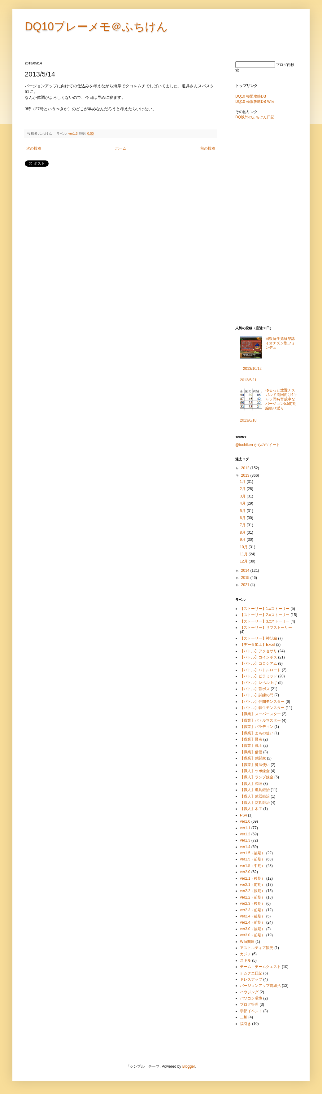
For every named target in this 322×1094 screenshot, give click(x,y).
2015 (245, 577)
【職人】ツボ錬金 (255, 771)
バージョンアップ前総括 (260, 985)
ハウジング (249, 992)
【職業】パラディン (256, 726)
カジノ (245, 954)
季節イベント (251, 1011)
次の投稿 (33, 148)
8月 (243, 532)
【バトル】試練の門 (256, 695)
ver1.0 (245, 821)
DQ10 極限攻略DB (250, 96)
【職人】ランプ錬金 (256, 777)
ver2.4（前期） (252, 922)
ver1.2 (245, 834)
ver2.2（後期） (252, 891)
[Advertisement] (97, 186)
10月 (244, 547)
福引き (245, 1024)
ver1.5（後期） (252, 853)
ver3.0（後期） (252, 929)
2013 (245, 475)
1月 (243, 481)
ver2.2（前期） (252, 897)
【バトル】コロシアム (258, 663)
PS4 (243, 815)
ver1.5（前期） (252, 859)
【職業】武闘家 (253, 758)
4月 (243, 503)
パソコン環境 (251, 998)
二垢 (243, 1017)
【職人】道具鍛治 (255, 790)
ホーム (120, 148)
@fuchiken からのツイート (257, 445)
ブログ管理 (249, 1004)
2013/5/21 (248, 380)
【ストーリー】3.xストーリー (264, 621)
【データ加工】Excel (257, 644)
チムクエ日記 (251, 973)
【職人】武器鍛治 (255, 796)
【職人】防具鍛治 (255, 802)
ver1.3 (73, 133)
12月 (244, 561)
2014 (245, 570)
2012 (245, 468)
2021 (245, 585)
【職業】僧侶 (251, 752)
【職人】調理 (251, 783)
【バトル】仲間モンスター (262, 701)
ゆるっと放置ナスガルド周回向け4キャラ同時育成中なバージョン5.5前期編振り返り (281, 399)
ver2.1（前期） (252, 884)
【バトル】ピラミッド (258, 676)
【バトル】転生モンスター (262, 708)
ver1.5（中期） (252, 866)
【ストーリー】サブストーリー (266, 627)
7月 (243, 525)
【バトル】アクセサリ (258, 651)
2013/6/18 (248, 420)
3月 (243, 496)
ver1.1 (245, 828)
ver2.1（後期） (252, 878)
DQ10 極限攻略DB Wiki (254, 101)
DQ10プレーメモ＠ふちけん (96, 26)
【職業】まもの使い (256, 733)
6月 (243, 518)
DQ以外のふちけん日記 (254, 117)
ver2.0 (245, 872)
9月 (243, 539)
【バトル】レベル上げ (258, 682)
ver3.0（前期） (252, 935)
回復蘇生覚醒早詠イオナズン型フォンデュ (280, 343)
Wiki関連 (247, 941)
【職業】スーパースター (260, 714)
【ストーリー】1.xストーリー (264, 608)
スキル (245, 960)
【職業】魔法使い (255, 765)
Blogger (188, 1066)
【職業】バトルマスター (260, 720)
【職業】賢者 (251, 739)
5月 (243, 511)
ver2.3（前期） (252, 910)
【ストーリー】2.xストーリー (264, 615)
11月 (244, 554)
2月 (243, 489)
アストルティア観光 (256, 948)
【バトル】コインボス (258, 657)
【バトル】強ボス (255, 689)
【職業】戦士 (251, 745)
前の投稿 (207, 148)
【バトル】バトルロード (260, 670)
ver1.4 (245, 847)
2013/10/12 (252, 368)
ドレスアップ (251, 979)
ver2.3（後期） (252, 903)
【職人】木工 (251, 809)
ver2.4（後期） (252, 916)
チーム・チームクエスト (260, 967)
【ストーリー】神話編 (258, 638)
